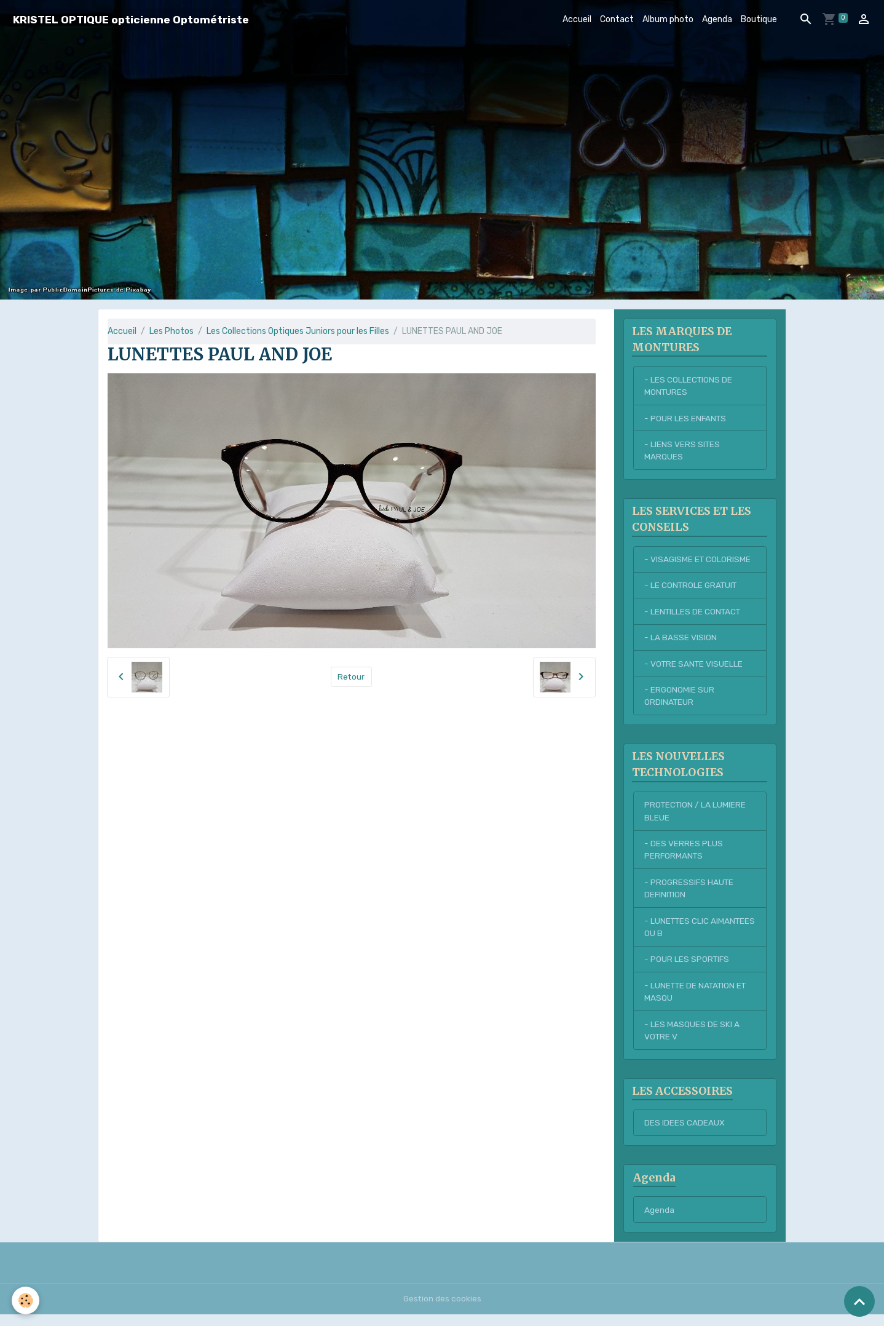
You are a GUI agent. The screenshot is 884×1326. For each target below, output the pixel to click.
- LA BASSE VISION (680, 641)
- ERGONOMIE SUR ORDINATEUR (679, 700)
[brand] (131, 19)
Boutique (759, 19)
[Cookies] (26, 1300)
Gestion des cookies (442, 1310)
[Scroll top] (859, 1301)
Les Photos (171, 331)
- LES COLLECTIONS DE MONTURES (688, 386)
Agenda (717, 19)
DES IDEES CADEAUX (684, 1134)
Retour (351, 677)
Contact (617, 19)
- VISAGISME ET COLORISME (698, 562)
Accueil (576, 19)
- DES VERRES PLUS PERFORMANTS (683, 856)
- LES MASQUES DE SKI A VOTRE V (692, 1040)
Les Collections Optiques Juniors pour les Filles (298, 331)
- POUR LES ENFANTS (686, 419)
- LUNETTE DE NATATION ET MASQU (698, 1000)
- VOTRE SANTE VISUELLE (694, 667)
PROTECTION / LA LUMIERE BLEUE (696, 816)
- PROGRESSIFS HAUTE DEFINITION (690, 895)
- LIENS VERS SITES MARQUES (682, 452)
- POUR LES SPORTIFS (687, 968)
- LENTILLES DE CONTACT (694, 614)
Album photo (667, 19)
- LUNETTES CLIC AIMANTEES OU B (677, 935)
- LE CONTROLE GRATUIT (692, 588)
